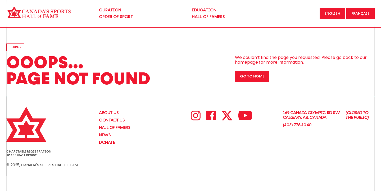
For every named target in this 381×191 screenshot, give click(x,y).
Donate (107, 142)
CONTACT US (112, 120)
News (105, 135)
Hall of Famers (114, 127)
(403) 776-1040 (297, 125)
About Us (109, 113)
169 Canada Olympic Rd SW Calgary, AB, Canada (329, 115)
